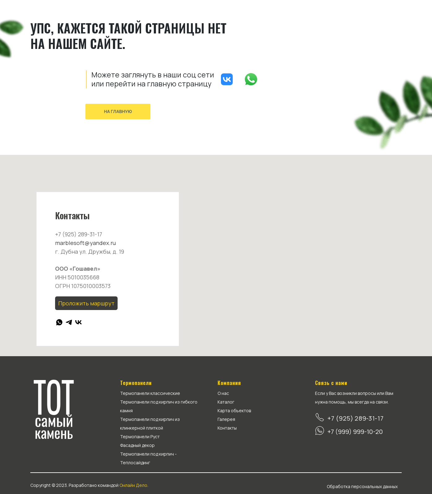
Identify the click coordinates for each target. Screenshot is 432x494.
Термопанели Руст (140, 436)
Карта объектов (234, 410)
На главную (118, 111)
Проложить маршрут (86, 303)
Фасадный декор (137, 445)
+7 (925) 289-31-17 (355, 418)
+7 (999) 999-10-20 (355, 431)
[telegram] (69, 322)
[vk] (78, 322)
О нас (223, 393)
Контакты (227, 428)
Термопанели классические (150, 393)
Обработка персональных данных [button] (362, 486)
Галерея (226, 419)
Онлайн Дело (133, 485)
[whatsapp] (59, 322)
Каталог (226, 402)
